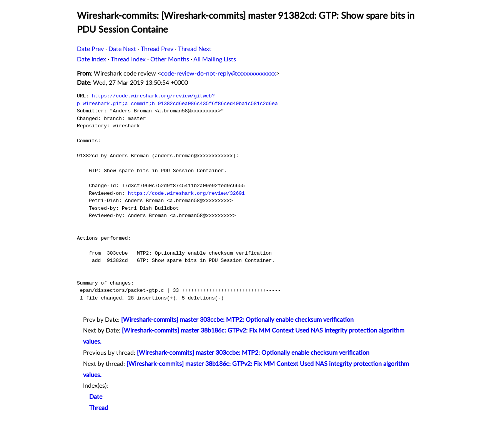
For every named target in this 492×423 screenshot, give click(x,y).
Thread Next (194, 49)
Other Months (169, 59)
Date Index (91, 59)
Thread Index (128, 59)
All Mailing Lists (214, 59)
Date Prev (90, 49)
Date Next (122, 49)
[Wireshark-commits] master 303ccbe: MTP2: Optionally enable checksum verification (237, 320)
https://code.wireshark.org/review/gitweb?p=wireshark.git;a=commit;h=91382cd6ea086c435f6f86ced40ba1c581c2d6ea (177, 99)
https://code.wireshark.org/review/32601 (186, 193)
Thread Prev (157, 49)
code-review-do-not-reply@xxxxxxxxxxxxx (218, 74)
